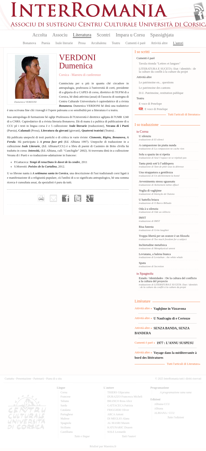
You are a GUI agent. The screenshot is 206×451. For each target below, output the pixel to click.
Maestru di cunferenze (86, 75)
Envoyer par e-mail (53, 198)
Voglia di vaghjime (150, 190)
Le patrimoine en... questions (156, 82)
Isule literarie (64, 43)
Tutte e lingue (82, 436)
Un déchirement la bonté (167, 175)
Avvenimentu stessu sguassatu (157, 181)
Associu (59, 34)
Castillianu (67, 431)
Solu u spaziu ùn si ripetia (154, 154)
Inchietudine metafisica (153, 245)
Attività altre (159, 43)
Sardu (64, 405)
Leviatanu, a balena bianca (155, 254)
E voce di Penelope (150, 103)
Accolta (39, 34)
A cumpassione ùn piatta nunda (157, 145)
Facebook (199, 15)
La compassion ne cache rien (169, 148)
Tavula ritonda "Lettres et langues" (159, 63)
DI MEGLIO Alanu (118, 418)
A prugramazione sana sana (175, 392)
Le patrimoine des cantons (154, 87)
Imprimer (41, 198)
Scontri (103, 34)
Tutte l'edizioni (175, 417)
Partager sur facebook (65, 198)
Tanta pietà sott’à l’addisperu (156, 163)
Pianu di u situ (54, 378)
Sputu (142, 263)
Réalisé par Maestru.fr (103, 446)
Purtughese (67, 414)
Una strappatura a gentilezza (156, 172)
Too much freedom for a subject (170, 239)
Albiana (158, 408)
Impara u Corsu (130, 34)
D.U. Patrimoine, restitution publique (161, 93)
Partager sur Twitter (77, 198)
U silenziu (145, 136)
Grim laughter (161, 230)
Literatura (82, 34)
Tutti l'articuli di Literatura (183, 364)
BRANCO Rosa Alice (119, 401)
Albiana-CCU (162, 404)
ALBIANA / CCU (164, 413)
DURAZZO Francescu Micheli (124, 396)
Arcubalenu (98, 43)
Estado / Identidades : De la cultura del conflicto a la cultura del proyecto (168, 280)
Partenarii (38, 378)
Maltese (65, 418)
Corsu (144, 131)
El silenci (159, 139)
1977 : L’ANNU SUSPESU (175, 343)
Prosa (81, 43)
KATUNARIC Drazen (119, 427)
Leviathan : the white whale (168, 257)
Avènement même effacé (166, 184)
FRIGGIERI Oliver (118, 410)
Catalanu (66, 410)
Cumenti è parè (135, 43)
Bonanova (29, 43)
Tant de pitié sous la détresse (169, 166)
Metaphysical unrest (164, 248)
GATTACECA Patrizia (120, 405)
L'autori (178, 43)
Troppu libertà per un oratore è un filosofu (164, 236)
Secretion (159, 266)
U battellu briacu (149, 199)
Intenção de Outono (164, 193)
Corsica (64, 75)
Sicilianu (66, 427)
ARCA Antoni (115, 414)
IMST (142, 217)
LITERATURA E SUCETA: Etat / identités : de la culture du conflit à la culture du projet (167, 70)
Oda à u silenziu (148, 208)
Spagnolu (146, 273)
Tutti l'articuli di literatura (183, 114)
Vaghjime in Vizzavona (170, 308)
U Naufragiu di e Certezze (172, 318)
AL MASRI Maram (118, 423)
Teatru (116, 43)
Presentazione (23, 378)
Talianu (65, 401)
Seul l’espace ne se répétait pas (170, 157)
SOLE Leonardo (116, 431)
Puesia (45, 43)
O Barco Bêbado (162, 203)
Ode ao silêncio (162, 211)
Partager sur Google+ (90, 198)
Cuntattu (9, 378)
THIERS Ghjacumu (118, 392)
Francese (66, 396)
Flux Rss (199, 8)
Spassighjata (162, 34)
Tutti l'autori (129, 436)
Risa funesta (146, 226)
